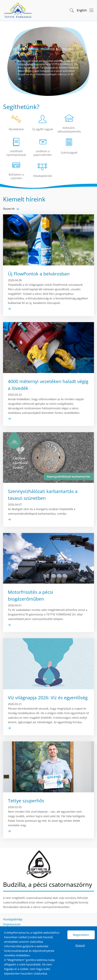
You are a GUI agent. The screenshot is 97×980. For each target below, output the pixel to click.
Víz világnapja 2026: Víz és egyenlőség (48, 698)
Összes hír (9, 208)
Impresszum (12, 924)
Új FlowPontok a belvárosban (39, 274)
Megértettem (81, 935)
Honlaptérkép (12, 919)
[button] (71, 10)
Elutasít (80, 945)
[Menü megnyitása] (90, 10)
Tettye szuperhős (26, 801)
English (82, 10)
